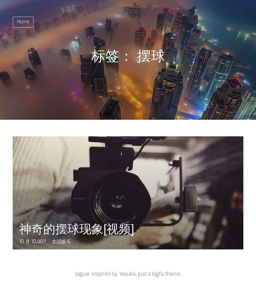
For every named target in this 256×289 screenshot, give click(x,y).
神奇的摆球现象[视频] (76, 229)
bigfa (158, 274)
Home (23, 22)
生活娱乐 (61, 241)
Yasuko (127, 274)
